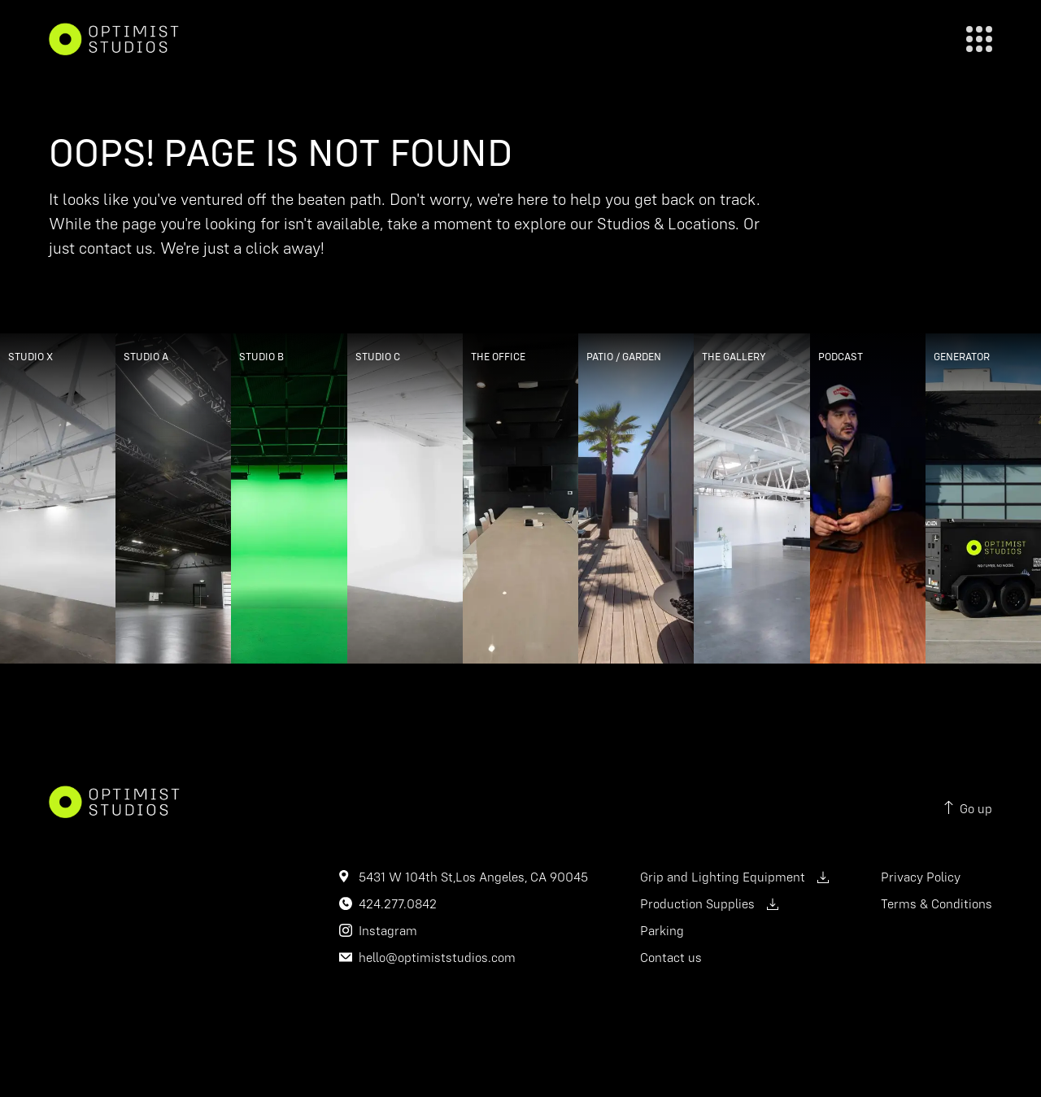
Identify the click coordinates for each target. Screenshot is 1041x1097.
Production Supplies (709, 903)
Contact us (671, 957)
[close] (979, 39)
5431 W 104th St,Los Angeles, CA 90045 (473, 876)
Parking (662, 930)
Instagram (388, 930)
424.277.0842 (398, 903)
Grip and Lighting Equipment (734, 876)
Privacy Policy (920, 876)
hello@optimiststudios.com (437, 957)
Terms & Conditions (936, 903)
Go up (968, 808)
